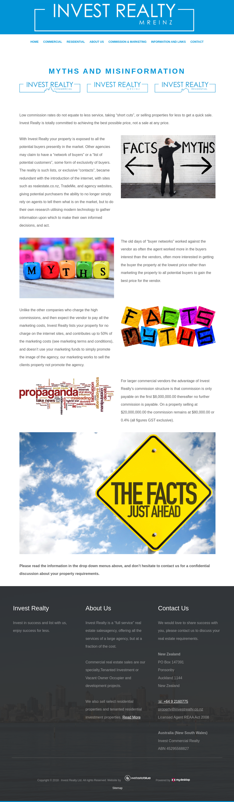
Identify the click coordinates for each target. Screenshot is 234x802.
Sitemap (117, 789)
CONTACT (197, 41)
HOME (34, 41)
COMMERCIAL (52, 41)
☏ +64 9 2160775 (173, 702)
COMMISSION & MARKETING (127, 41)
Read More (131, 718)
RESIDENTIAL (76, 41)
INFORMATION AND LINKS (168, 41)
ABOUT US (97, 41)
